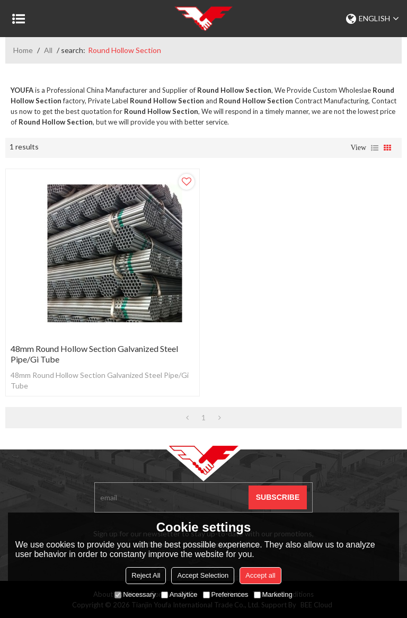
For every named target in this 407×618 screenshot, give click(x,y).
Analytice (179, 594)
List (374, 148)
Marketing (273, 594)
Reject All (145, 575)
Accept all (260, 575)
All (48, 50)
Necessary (134, 594)
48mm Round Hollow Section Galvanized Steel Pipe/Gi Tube (94, 353)
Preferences (226, 594)
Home (23, 50)
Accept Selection (202, 575)
